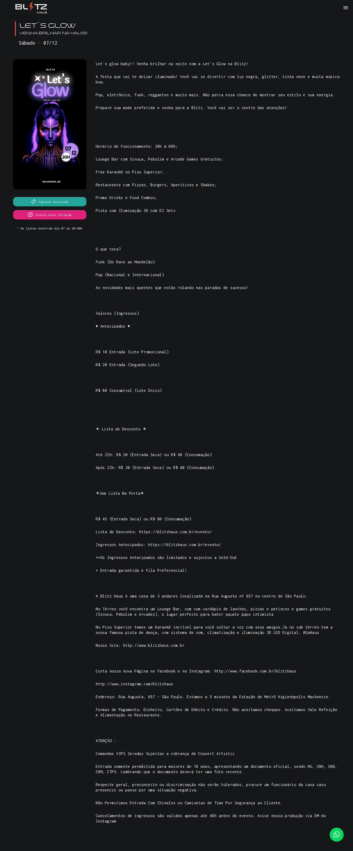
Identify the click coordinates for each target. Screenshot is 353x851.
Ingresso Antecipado (49, 201)
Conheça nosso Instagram (49, 214)
